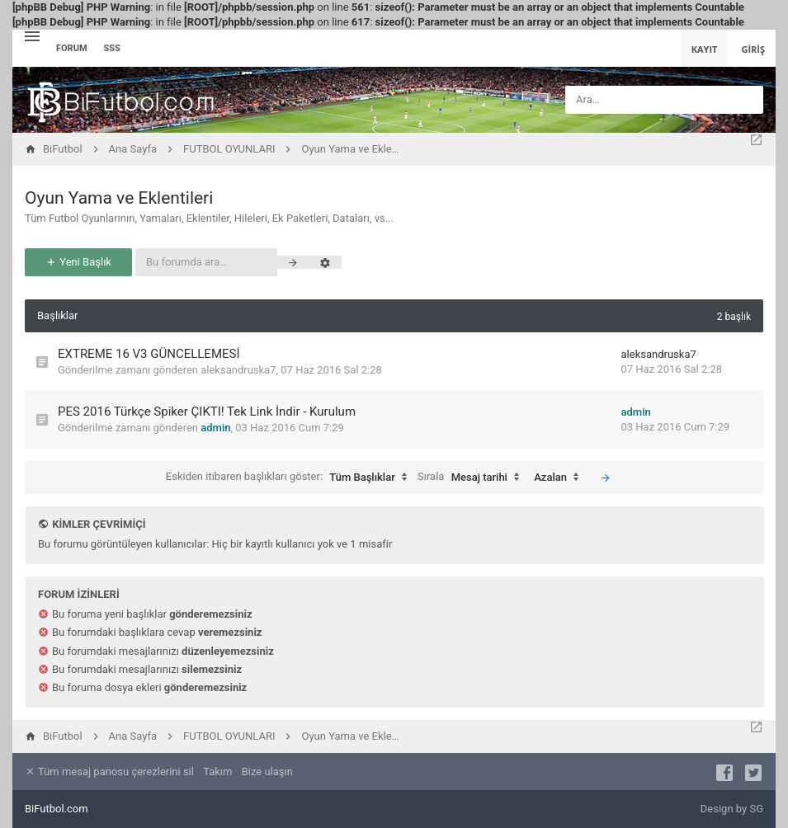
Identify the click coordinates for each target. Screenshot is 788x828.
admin (215, 427)
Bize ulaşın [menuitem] (267, 771)
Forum (71, 48)
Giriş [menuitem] (753, 49)
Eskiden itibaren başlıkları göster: (290, 477)
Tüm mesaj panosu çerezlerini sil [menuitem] (109, 771)
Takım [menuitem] (217, 771)
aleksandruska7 (238, 370)
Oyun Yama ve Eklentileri (119, 198)
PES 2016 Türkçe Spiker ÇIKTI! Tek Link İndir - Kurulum (207, 411)
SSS (112, 48)
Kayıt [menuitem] (704, 49)
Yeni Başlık (78, 262)
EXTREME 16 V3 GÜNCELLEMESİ (149, 353)
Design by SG (732, 808)
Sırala (472, 477)
